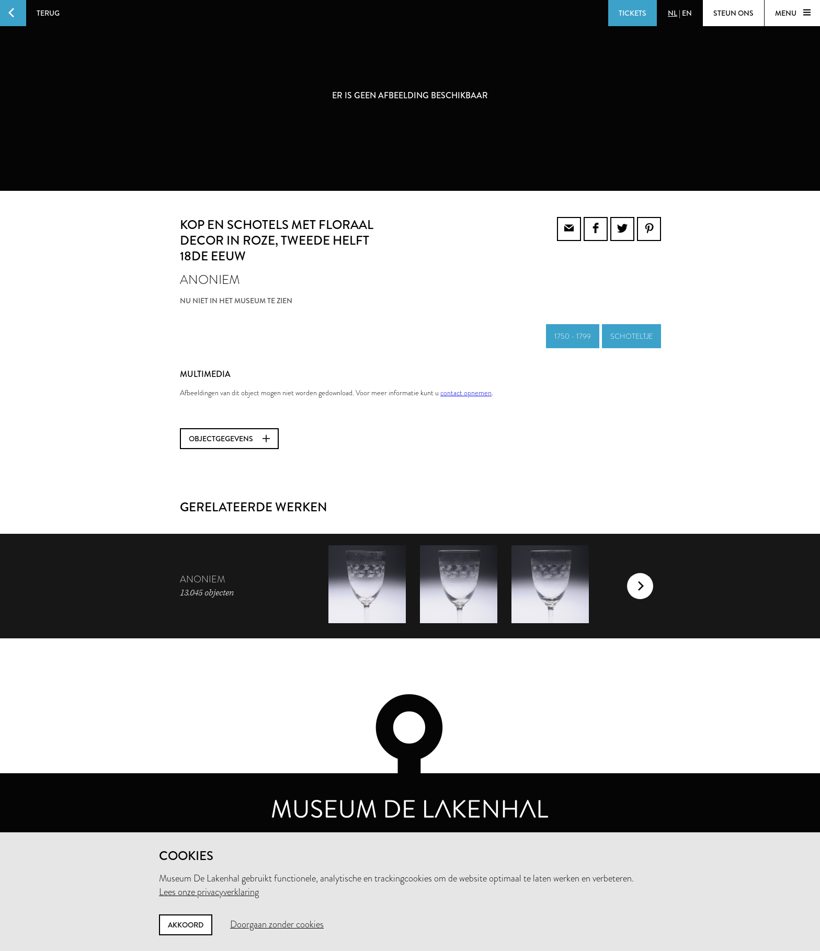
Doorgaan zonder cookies (277, 924)
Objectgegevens (229, 438)
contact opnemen (466, 392)
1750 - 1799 (572, 336)
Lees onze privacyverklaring (209, 892)
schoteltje (631, 336)
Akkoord (185, 925)
